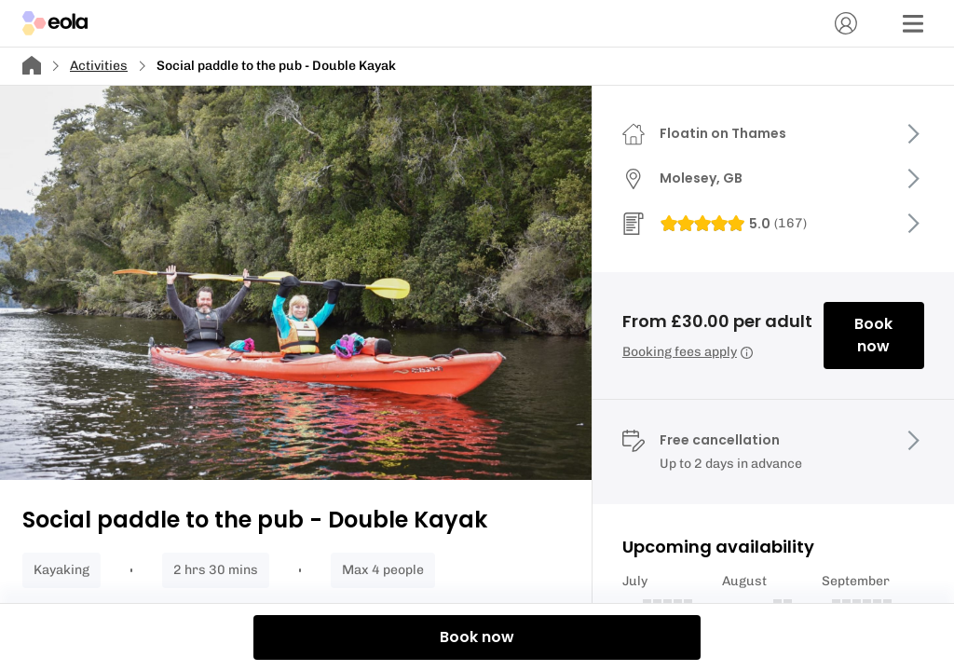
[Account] (846, 23)
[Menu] (913, 23)
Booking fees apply (687, 352)
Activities (99, 66)
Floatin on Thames (723, 133)
